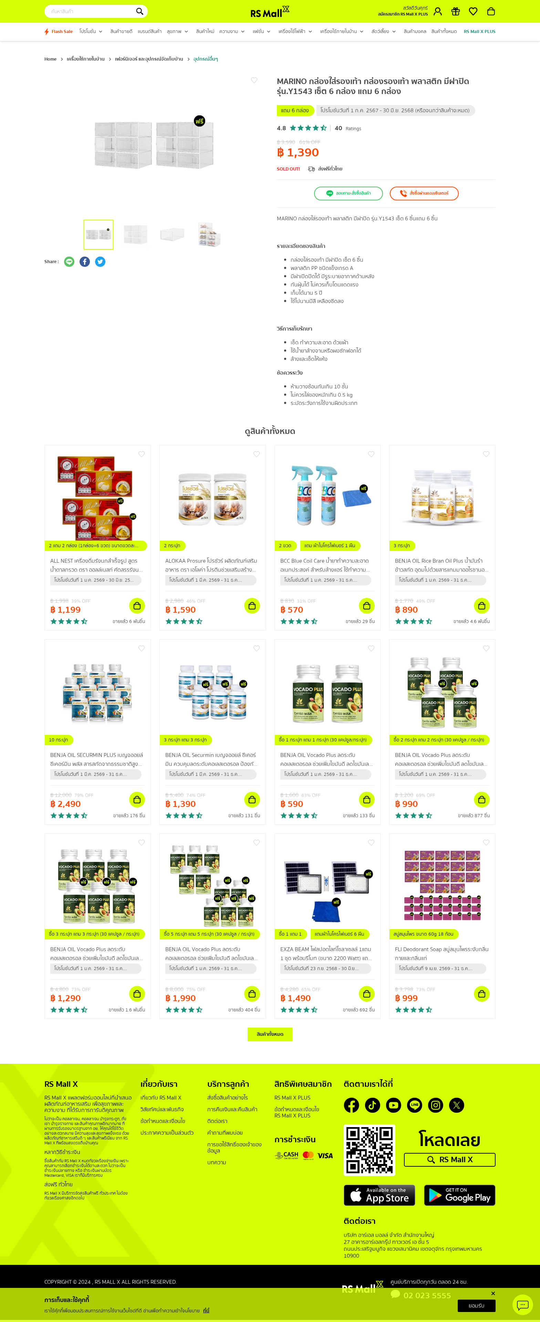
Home (50, 59)
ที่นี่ (206, 1311)
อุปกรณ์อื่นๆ (206, 59)
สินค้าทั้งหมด (270, 1035)
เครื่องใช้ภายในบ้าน (86, 59)
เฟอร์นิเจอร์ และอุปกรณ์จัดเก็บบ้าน (149, 59)
